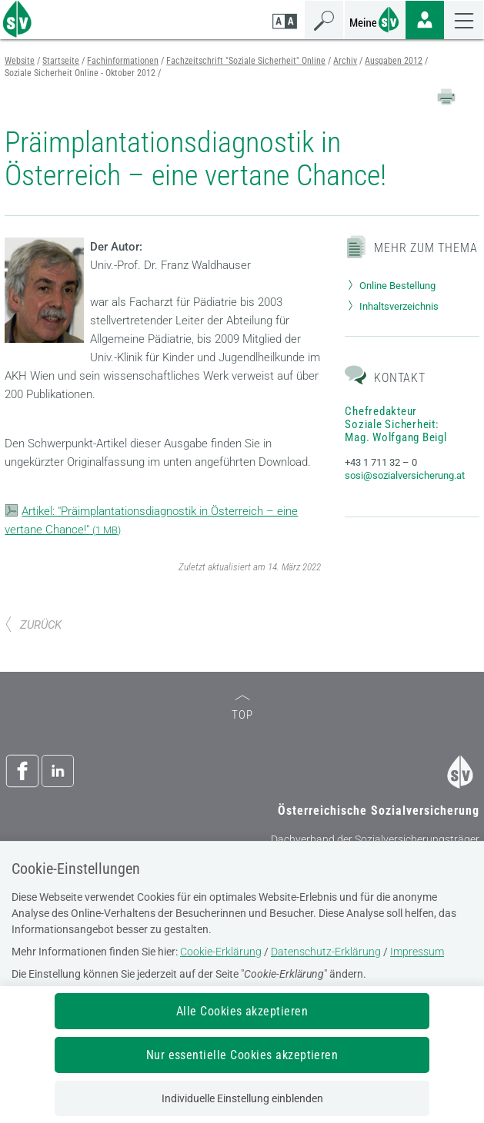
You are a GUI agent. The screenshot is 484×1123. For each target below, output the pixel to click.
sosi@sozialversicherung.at (405, 475)
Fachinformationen (123, 60)
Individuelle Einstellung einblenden (242, 1098)
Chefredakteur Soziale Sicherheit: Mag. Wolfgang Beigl (395, 424)
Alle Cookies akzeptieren (242, 1011)
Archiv (345, 60)
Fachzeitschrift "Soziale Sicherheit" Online (245, 60)
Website (20, 60)
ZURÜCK (33, 625)
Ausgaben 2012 (393, 60)
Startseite (60, 60)
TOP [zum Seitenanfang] (242, 708)
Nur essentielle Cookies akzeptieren (242, 1055)
